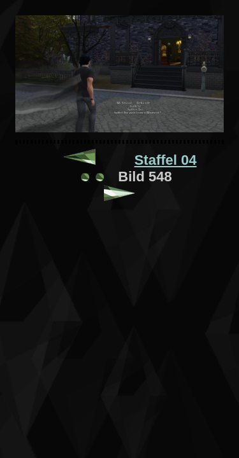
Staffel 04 (165, 160)
